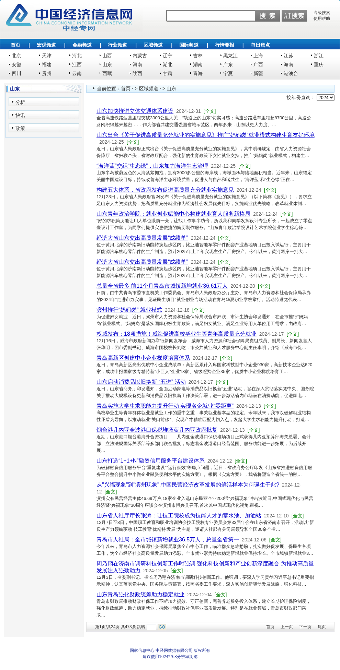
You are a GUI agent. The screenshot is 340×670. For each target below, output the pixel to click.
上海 (258, 55)
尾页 (322, 626)
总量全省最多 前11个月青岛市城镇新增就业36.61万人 (162, 286)
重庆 (319, 64)
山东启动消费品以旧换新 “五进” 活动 (141, 382)
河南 (137, 64)
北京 (16, 55)
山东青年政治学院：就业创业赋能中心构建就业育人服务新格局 (173, 214)
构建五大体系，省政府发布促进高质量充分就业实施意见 (165, 190)
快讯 (20, 115)
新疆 (258, 73)
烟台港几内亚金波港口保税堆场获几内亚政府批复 (157, 430)
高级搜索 (322, 12)
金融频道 (82, 45)
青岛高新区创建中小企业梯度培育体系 (143, 358)
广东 (228, 64)
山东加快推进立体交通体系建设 (135, 111)
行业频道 (117, 45)
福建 (47, 64)
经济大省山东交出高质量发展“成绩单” (142, 238)
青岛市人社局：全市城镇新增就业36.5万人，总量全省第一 (168, 539)
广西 (258, 64)
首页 (15, 45)
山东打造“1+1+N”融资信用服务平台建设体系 (151, 461)
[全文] (210, 111)
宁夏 (228, 73)
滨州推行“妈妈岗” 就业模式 (129, 310)
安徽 (16, 64)
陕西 (137, 73)
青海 (198, 73)
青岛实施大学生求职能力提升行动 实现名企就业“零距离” (165, 406)
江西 (77, 64)
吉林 (198, 55)
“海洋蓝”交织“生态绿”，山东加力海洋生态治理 (152, 166)
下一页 (305, 626)
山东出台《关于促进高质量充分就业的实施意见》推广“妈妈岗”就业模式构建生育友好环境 (206, 135)
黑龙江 (230, 55)
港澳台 (291, 73)
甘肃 (167, 73)
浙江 (319, 55)
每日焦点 (260, 45)
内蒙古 (140, 55)
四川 (16, 73)
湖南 (198, 64)
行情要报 (224, 45)
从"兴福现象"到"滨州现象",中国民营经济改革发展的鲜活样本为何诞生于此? (188, 485)
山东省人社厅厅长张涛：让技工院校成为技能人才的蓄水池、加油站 (179, 515)
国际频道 (189, 45)
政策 (20, 128)
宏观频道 (46, 45)
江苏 (288, 55)
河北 (77, 55)
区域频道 (153, 45)
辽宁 (167, 55)
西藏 (107, 73)
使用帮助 (322, 18)
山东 (107, 64)
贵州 (47, 73)
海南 (288, 64)
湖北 (167, 64)
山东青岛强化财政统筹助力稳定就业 (140, 594)
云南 (77, 73)
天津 (47, 55)
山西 (107, 55)
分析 (20, 102)
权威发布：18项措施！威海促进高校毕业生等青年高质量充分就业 (177, 334)
